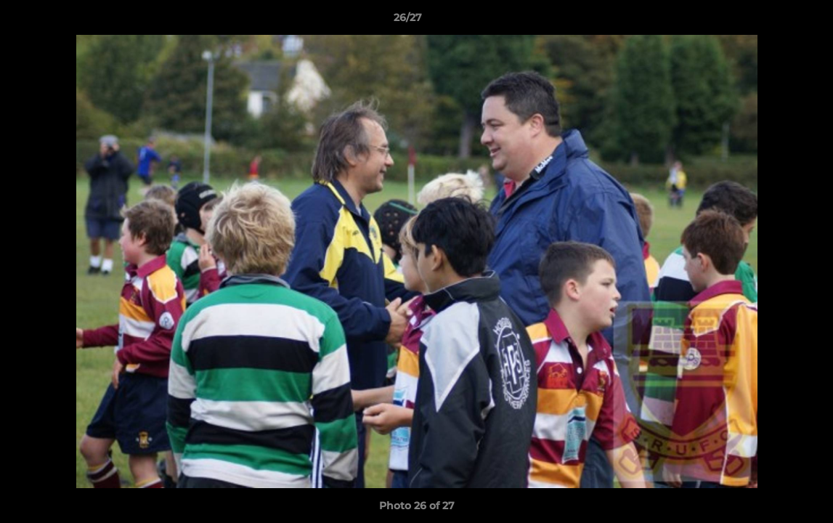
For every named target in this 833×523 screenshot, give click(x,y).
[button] (772, 21)
